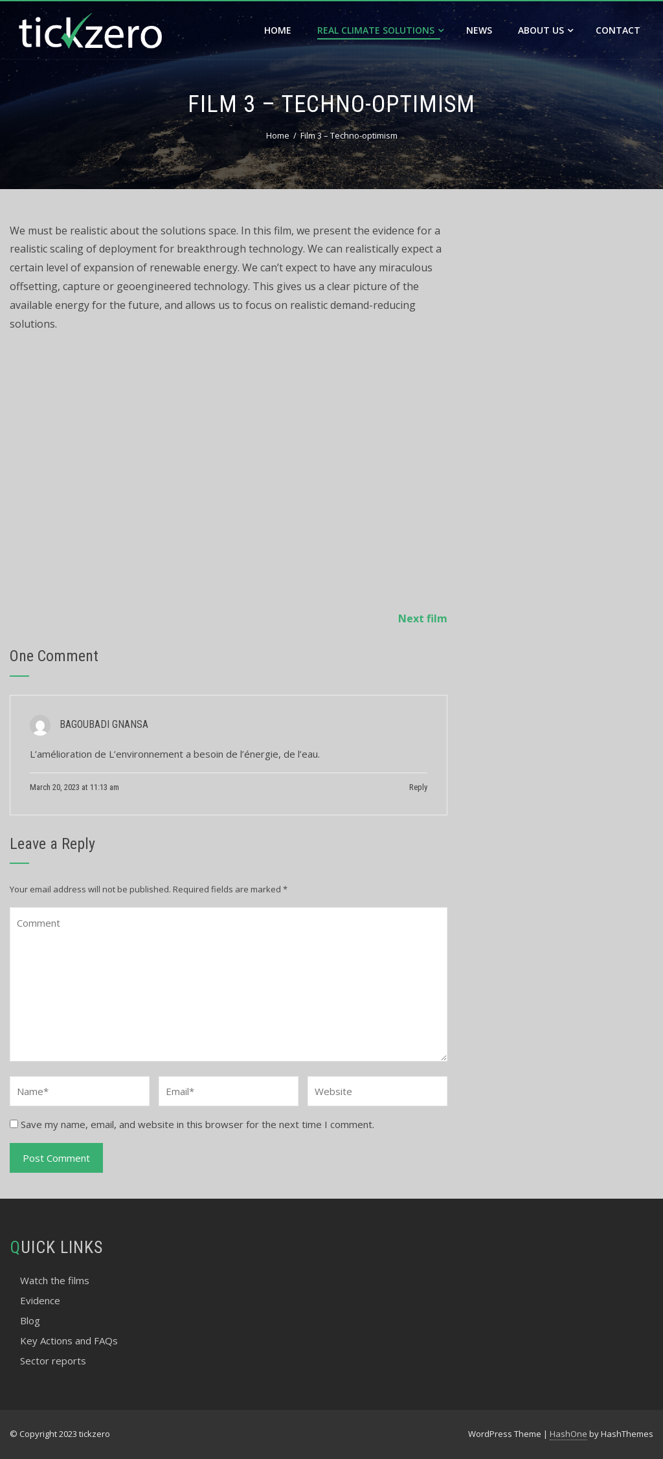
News (479, 30)
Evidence (40, 1300)
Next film (422, 618)
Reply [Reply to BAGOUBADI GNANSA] (418, 787)
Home (277, 30)
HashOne (568, 1434)
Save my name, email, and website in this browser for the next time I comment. (197, 1124)
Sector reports (53, 1360)
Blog (30, 1320)
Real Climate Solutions (380, 30)
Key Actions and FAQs (69, 1340)
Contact (618, 30)
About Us (545, 30)
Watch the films (54, 1280)
